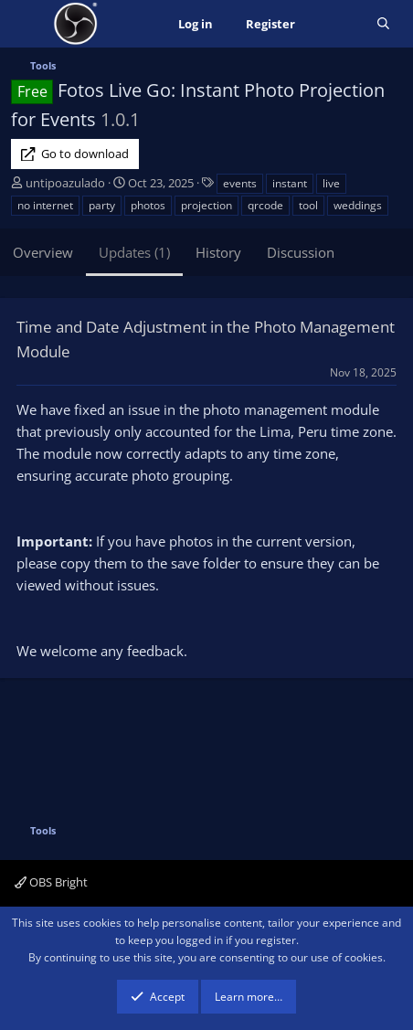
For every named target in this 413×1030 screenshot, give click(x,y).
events (240, 183)
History (218, 252)
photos (148, 205)
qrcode (265, 205)
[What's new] (336, 24)
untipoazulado (65, 183)
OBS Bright (51, 882)
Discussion (300, 252)
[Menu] (26, 24)
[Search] (383, 24)
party (102, 205)
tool (308, 205)
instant (289, 183)
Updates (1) (134, 252)
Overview (43, 252)
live (331, 183)
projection (206, 205)
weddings (358, 205)
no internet (45, 205)
